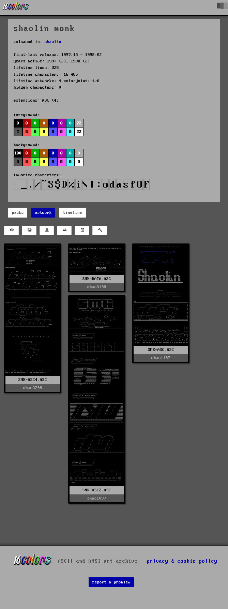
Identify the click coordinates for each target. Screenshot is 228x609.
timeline (72, 212)
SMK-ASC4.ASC (32, 379)
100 (17, 153)
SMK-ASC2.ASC (96, 490)
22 (79, 132)
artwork (43, 212)
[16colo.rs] (16, 7)
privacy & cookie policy (182, 561)
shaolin (53, 42)
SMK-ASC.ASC (161, 349)
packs (18, 212)
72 (79, 123)
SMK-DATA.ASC (96, 279)
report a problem (111, 582)
